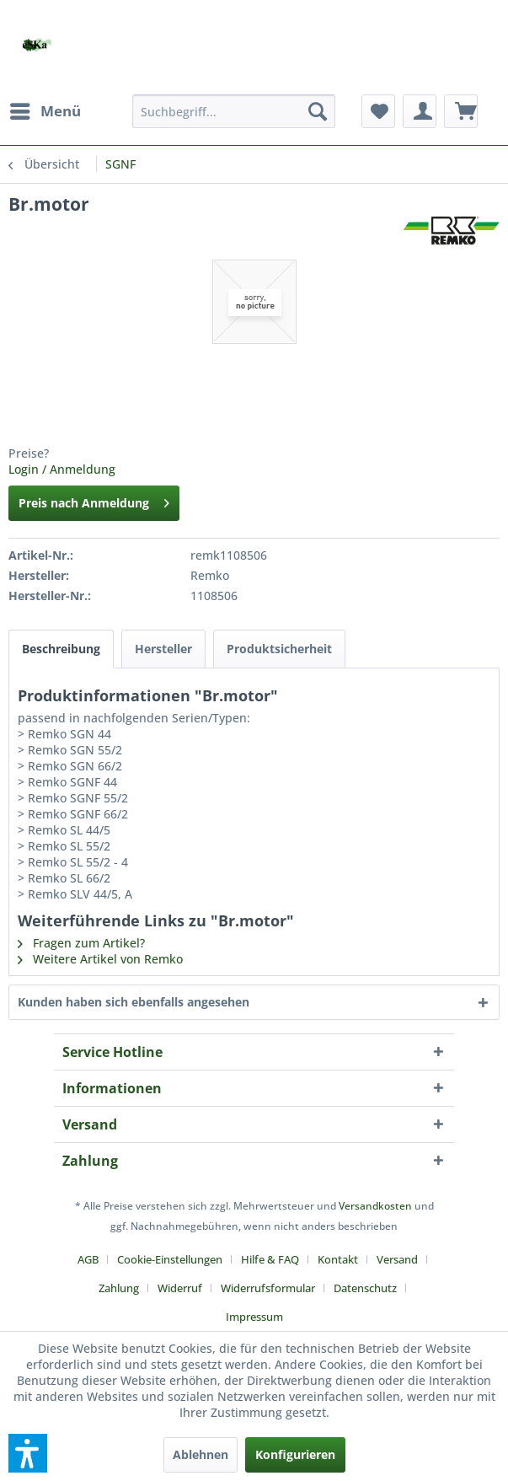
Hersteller (163, 649)
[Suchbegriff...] (233, 111)
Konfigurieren (295, 1454)
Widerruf (180, 1288)
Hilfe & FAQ (270, 1259)
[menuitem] (44, 111)
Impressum (254, 1316)
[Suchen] (317, 111)
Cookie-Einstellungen (169, 1259)
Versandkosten (375, 1206)
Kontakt (338, 1259)
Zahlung (119, 1288)
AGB (88, 1259)
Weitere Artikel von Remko (100, 959)
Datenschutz (365, 1288)
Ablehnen (200, 1454)
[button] (27, 1453)
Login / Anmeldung (61, 469)
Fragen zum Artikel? (81, 943)
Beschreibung (61, 649)
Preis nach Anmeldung (94, 500)
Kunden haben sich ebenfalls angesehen (133, 1002)
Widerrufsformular (268, 1288)
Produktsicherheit (279, 649)
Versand (397, 1259)
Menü (45, 109)
